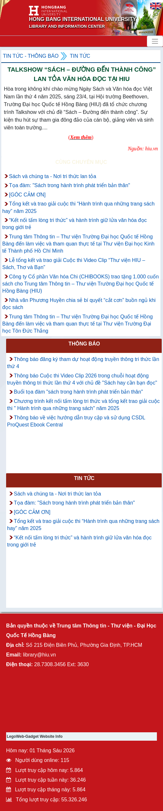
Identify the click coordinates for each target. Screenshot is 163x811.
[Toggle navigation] (155, 41)
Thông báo (84, 343)
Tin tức (80, 56)
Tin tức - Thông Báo (31, 56)
